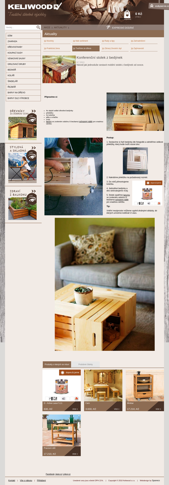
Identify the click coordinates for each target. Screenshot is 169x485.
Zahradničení (139, 41)
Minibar (130, 403)
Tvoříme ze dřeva (83, 48)
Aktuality (60, 27)
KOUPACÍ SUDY (15, 53)
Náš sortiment (82, 41)
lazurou (126, 195)
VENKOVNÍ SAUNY (16, 58)
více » (75, 409)
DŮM (10, 36)
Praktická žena (53, 48)
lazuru (49, 121)
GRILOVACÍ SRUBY (17, 64)
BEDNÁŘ (12, 70)
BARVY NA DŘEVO (16, 92)
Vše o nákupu (26, 480)
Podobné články (85, 364)
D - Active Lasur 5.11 (53, 403)
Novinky (50, 41)
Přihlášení (41, 480)
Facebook (50, 474)
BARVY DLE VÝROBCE (18, 98)
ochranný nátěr (85, 121)
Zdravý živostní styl (113, 48)
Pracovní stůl (49, 448)
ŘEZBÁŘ (12, 87)
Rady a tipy (110, 41)
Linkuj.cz (67, 474)
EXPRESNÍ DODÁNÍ (123, 27)
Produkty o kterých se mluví (57, 364)
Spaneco (156, 480)
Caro (87, 403)
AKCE (47, 27)
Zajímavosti (139, 48)
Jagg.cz (58, 474)
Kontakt (11, 480)
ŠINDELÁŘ (13, 81)
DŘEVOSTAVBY (15, 47)
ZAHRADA (12, 41)
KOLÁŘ (11, 75)
